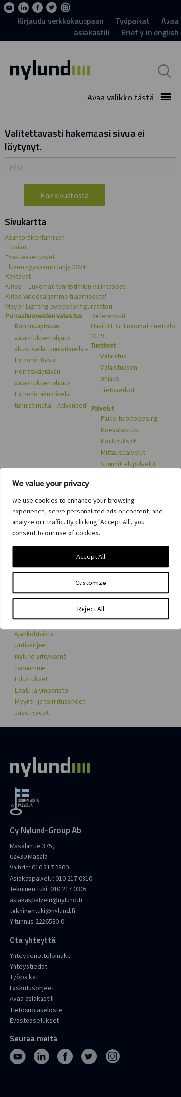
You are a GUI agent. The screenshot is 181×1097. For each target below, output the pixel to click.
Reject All (90, 608)
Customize (90, 582)
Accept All (90, 556)
